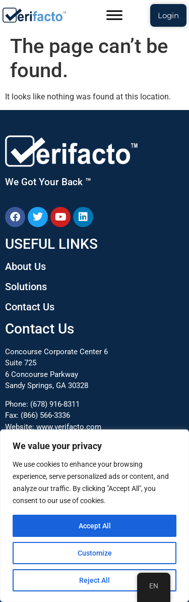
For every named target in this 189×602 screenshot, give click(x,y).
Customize (95, 553)
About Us (25, 266)
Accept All (95, 526)
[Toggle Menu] (114, 15)
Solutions (26, 287)
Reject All (94, 580)
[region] (94, 515)
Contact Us (29, 307)
